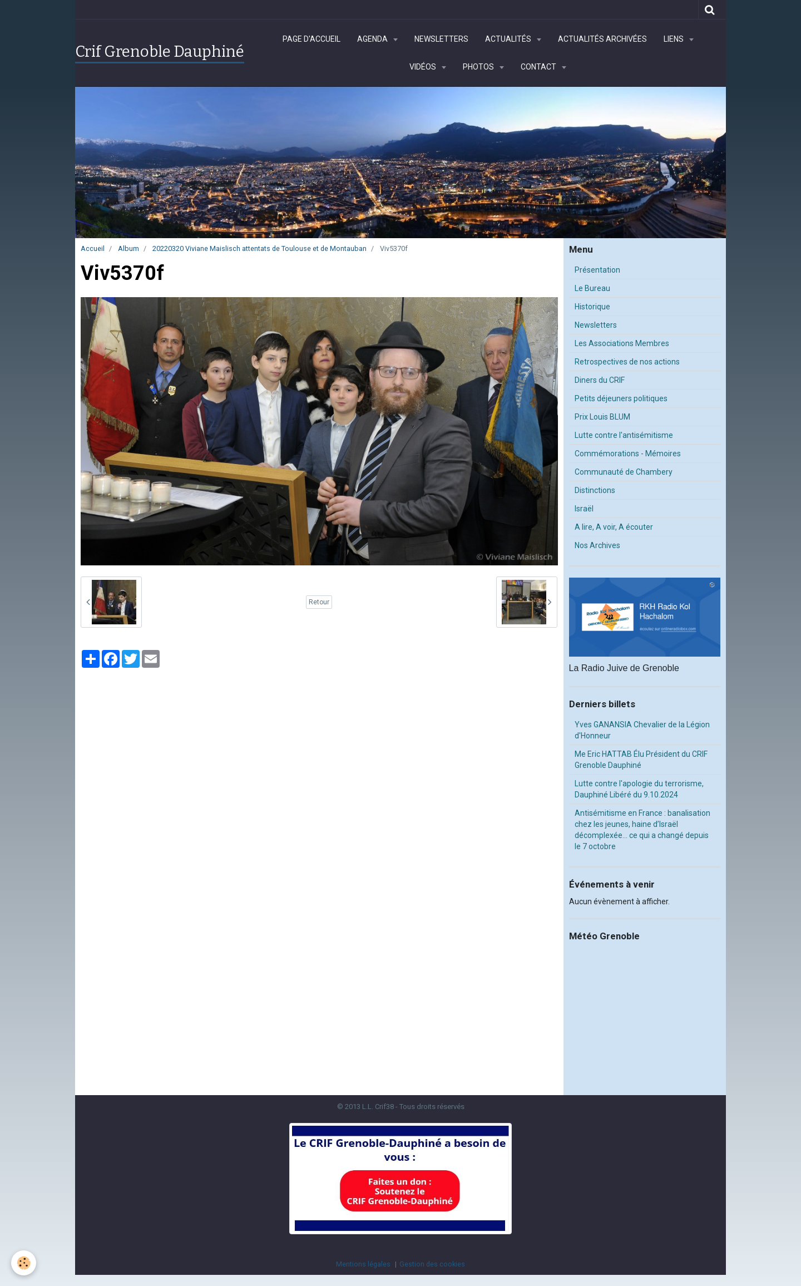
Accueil (93, 248)
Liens (674, 39)
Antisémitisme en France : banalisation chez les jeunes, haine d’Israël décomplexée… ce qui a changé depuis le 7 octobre (642, 830)
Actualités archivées (602, 39)
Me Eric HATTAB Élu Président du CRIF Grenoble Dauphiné (641, 760)
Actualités (509, 39)
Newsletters (441, 39)
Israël (584, 508)
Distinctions (595, 490)
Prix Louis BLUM (602, 416)
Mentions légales (363, 1264)
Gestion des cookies (432, 1264)
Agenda (373, 39)
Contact (539, 66)
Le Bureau (592, 288)
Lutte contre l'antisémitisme (624, 435)
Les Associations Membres (622, 343)
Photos (479, 66)
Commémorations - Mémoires (628, 453)
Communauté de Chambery (624, 471)
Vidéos (423, 66)
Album (128, 248)
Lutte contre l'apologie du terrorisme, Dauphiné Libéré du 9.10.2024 (639, 789)
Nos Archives (597, 545)
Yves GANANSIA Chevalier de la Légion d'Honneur (642, 730)
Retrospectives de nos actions (627, 361)
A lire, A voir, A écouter (614, 527)
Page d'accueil (311, 39)
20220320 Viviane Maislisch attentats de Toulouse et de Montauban (259, 248)
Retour (319, 602)
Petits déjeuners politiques (621, 398)
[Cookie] (23, 1262)
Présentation (597, 269)
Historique (592, 306)
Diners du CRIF (600, 380)
